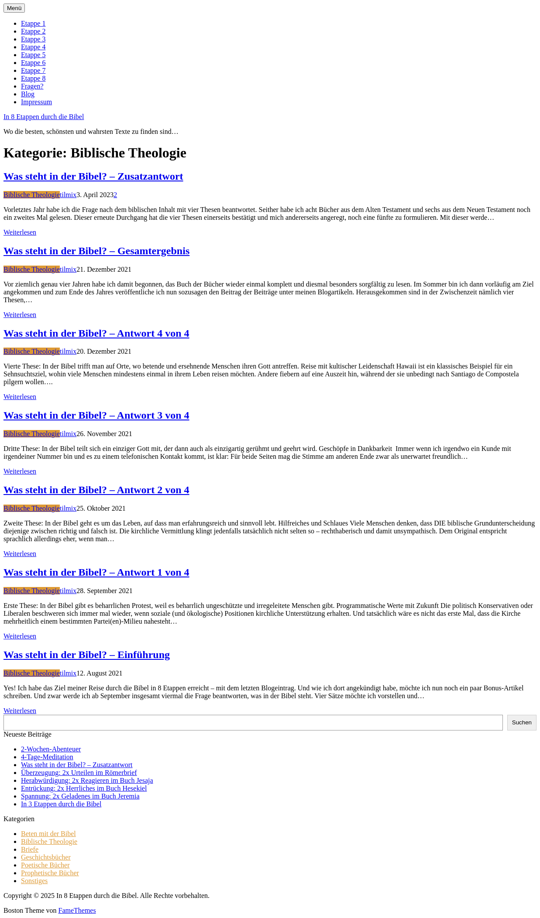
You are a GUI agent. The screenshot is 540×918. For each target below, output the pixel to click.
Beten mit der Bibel (48, 833)
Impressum (36, 102)
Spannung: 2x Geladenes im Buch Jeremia (80, 796)
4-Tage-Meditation (47, 757)
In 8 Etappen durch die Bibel (43, 116)
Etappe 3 (33, 39)
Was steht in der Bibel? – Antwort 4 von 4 (96, 333)
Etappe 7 (33, 70)
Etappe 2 (33, 31)
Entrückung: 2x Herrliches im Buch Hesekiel (84, 788)
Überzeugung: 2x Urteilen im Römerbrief (79, 772)
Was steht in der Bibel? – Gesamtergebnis (96, 250)
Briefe (29, 849)
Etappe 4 (33, 47)
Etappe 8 (33, 78)
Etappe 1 (33, 23)
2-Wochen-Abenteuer (51, 749)
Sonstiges (34, 880)
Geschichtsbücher (46, 857)
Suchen (522, 722)
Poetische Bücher (45, 865)
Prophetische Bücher (50, 873)
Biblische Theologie (31, 194)
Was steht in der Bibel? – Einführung (86, 654)
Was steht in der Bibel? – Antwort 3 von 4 (96, 415)
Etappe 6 (33, 62)
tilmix (68, 194)
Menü (14, 8)
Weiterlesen (19, 232)
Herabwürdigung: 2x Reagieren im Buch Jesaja (87, 780)
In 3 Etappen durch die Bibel (61, 804)
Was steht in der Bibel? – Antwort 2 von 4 (96, 489)
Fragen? (32, 86)
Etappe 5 (33, 54)
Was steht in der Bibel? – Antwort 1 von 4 (96, 572)
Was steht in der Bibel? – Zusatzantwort (93, 176)
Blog (27, 94)
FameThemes (77, 910)
